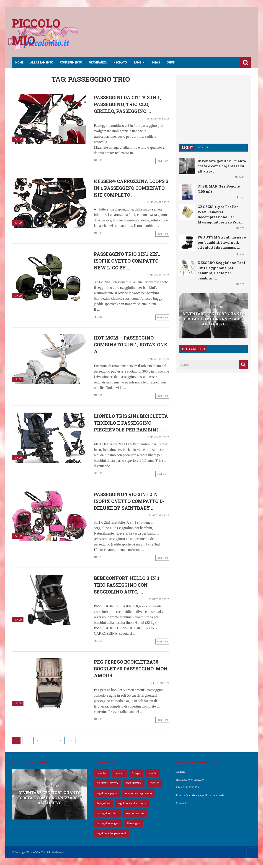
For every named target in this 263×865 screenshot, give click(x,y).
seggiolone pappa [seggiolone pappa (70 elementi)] (107, 793)
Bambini (139, 62)
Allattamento (41, 62)
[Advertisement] (168, 35)
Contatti (181, 771)
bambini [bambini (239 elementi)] (152, 773)
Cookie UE (182, 803)
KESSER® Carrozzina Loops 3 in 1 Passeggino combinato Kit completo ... (131, 188)
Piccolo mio (36, 32)
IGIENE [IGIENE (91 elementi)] (154, 783)
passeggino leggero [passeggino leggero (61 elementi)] (108, 823)
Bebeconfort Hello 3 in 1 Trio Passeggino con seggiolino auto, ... (127, 585)
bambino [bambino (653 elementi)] (102, 773)
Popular (203, 147)
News (156, 62)
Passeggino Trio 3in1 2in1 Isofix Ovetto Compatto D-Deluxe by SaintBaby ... (129, 501)
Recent (187, 148)
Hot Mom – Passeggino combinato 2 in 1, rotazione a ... (130, 344)
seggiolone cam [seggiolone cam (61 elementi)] (135, 813)
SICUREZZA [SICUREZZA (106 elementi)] (134, 783)
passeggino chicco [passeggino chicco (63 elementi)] (107, 813)
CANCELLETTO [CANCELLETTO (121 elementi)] (107, 783)
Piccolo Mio (33, 852)
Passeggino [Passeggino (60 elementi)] (134, 823)
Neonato (120, 62)
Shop (171, 62)
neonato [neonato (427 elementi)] (119, 773)
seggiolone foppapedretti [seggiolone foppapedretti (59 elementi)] (111, 833)
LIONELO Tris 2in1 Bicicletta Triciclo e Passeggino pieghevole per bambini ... (131, 423)
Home (19, 62)
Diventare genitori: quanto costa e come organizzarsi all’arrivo (222, 166)
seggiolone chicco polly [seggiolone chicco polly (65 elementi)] (132, 803)
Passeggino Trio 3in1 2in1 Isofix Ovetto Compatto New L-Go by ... (127, 261)
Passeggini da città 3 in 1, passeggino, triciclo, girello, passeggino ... (127, 104)
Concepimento (71, 62)
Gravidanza (98, 62)
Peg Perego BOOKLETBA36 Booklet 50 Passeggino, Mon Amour (131, 668)
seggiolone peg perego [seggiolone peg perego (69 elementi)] (138, 793)
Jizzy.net (199, 779)
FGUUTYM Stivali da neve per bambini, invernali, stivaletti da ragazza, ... (222, 242)
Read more (162, 160)
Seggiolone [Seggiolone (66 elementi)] (103, 803)
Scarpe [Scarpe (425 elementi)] (136, 773)
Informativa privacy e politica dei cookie (200, 795)
